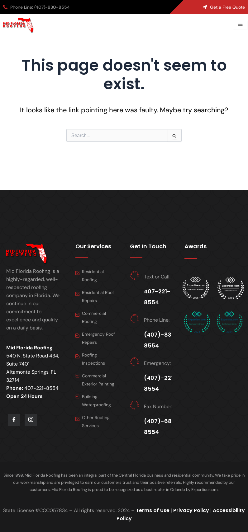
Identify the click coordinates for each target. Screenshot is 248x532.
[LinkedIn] (31, 420)
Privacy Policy (191, 510)
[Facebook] (14, 420)
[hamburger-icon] (240, 25)
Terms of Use (152, 510)
